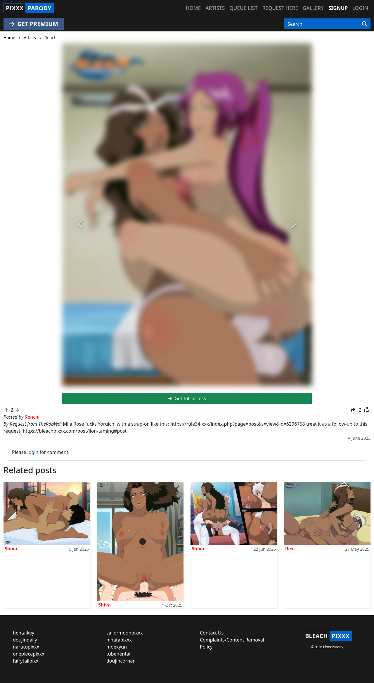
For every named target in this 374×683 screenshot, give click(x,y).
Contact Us (212, 633)
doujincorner (120, 661)
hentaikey (23, 633)
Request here (280, 8)
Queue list (243, 8)
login (33, 452)
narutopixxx (26, 647)
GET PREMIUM (33, 24)
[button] (81, 224)
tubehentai (118, 654)
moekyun (116, 647)
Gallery (313, 8)
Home (193, 8)
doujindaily (25, 640)
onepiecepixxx (28, 654)
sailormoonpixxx (124, 633)
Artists (215, 8)
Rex (289, 548)
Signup (338, 8)
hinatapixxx (119, 640)
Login (360, 8)
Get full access (187, 398)
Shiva (11, 548)
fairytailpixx (25, 661)
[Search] (364, 24)
